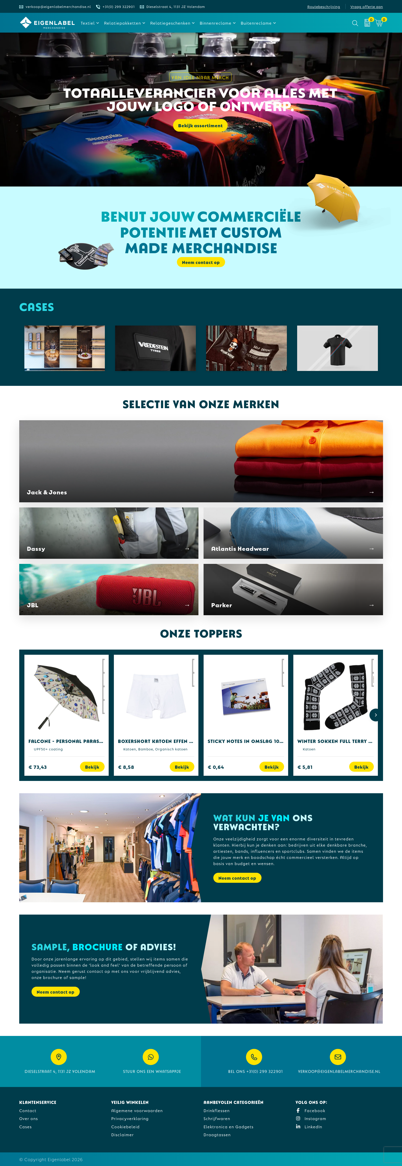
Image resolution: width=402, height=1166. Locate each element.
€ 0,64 (216, 767)
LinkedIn (309, 1126)
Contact (27, 1110)
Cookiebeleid (125, 1126)
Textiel (88, 22)
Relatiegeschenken (170, 22)
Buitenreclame (256, 22)
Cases (25, 1126)
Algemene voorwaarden (137, 1110)
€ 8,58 (126, 767)
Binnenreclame (216, 22)
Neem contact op (201, 262)
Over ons (28, 1118)
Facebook (310, 1110)
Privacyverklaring (130, 1118)
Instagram (311, 1118)
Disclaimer (122, 1134)
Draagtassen (217, 1134)
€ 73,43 (37, 767)
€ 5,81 (305, 767)
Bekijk (92, 767)
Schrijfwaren (217, 1118)
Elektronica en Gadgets (229, 1126)
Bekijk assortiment (200, 126)
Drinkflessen (217, 1110)
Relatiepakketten (122, 22)
